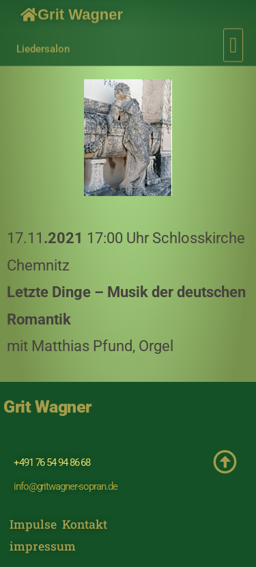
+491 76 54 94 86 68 (52, 462)
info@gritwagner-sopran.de (65, 486)
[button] (233, 42)
